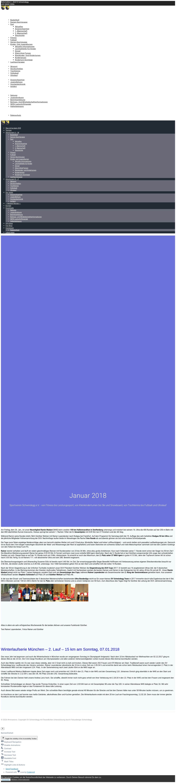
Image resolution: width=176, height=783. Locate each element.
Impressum (10, 113)
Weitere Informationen (20, 780)
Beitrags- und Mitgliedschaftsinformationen (29, 102)
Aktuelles (19, 27)
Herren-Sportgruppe (18, 42)
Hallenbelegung (17, 106)
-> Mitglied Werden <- (14, 89)
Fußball (13, 40)
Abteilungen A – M (13, 18)
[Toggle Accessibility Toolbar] (2, 728)
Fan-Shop (9, 111)
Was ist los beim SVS (14, 13)
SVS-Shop (9, 109)
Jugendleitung (16, 82)
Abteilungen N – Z (13, 64)
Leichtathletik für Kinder (25, 49)
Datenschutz (15, 115)
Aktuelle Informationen (24, 47)
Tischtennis (15, 71)
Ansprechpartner (22, 29)
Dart (12, 24)
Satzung (13, 95)
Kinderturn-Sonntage (24, 60)
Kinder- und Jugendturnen (21, 44)
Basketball (14, 20)
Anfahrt (13, 86)
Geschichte (20, 35)
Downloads (10, 93)
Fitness (13, 38)
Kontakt (9, 91)
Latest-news (10, 117)
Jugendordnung (17, 98)
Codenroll (31, 772)
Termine (9, 15)
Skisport (13, 66)
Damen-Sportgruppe (18, 22)
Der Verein (10, 78)
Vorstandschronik (17, 84)
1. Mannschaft (21, 31)
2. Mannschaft (21, 33)
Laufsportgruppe (17, 62)
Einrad (17, 51)
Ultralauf (14, 75)
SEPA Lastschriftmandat (20, 104)
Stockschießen (16, 69)
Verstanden (6, 780)
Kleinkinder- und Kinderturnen (28, 55)
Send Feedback (12, 769)
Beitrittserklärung (17, 100)
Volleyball (14, 73)
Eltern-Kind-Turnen (23, 53)
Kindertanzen (20, 58)
